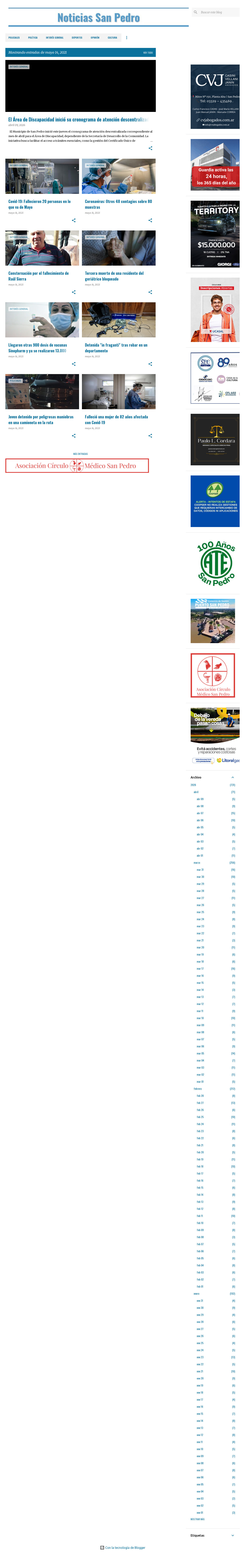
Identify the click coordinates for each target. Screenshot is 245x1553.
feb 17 (200, 1173)
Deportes (77, 37)
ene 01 (200, 1512)
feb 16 (200, 1180)
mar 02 (200, 1074)
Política (33, 37)
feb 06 (200, 1251)
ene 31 (200, 1300)
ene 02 (200, 1505)
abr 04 (200, 834)
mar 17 (200, 968)
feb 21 (200, 1145)
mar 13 (200, 997)
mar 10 (200, 1018)
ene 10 (200, 1449)
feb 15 (200, 1187)
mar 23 (200, 926)
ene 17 (200, 1399)
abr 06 (200, 820)
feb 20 (200, 1152)
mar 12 (200, 1004)
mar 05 (200, 1053)
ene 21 (200, 1371)
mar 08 (200, 1032)
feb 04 (200, 1265)
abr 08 (200, 806)
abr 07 (200, 813)
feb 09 (200, 1230)
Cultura (112, 37)
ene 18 (200, 1392)
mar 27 (200, 898)
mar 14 (200, 990)
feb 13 (200, 1202)
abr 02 (200, 848)
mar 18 (200, 961)
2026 (193, 785)
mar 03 (200, 1067)
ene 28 (200, 1322)
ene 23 (200, 1357)
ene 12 (200, 1435)
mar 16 (200, 975)
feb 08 (200, 1237)
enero (196, 1293)
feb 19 (200, 1159)
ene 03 (200, 1498)
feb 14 (200, 1194)
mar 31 (200, 869)
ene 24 (200, 1350)
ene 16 (200, 1406)
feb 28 (200, 1096)
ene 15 (200, 1414)
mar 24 (200, 919)
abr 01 (200, 855)
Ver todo (148, 52)
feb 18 (200, 1166)
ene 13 (200, 1428)
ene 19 (200, 1385)
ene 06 (200, 1477)
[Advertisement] (171, 117)
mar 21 (200, 940)
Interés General (54, 37)
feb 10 (200, 1223)
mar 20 (200, 947)
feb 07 (200, 1244)
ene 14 (200, 1421)
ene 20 (200, 1378)
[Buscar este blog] (219, 12)
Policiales (14, 37)
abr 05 (200, 827)
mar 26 (200, 905)
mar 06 (200, 1046)
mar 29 (200, 884)
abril (196, 792)
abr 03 (200, 841)
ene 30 (200, 1308)
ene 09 (200, 1456)
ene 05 (200, 1484)
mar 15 (200, 983)
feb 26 (200, 1110)
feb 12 (200, 1209)
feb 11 (200, 1216)
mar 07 (200, 1039)
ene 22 (200, 1364)
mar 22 (200, 933)
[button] (150, 148)
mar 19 (200, 954)
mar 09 (200, 1025)
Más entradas (80, 453)
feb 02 (200, 1279)
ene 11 (200, 1442)
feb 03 (200, 1272)
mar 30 (200, 877)
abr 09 (200, 799)
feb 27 (200, 1103)
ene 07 (200, 1470)
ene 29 (200, 1315)
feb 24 (200, 1124)
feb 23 (200, 1131)
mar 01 (200, 1081)
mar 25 (200, 912)
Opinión (95, 37)
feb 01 (200, 1286)
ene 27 (200, 1329)
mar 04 (200, 1060)
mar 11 (200, 1011)
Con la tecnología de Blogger (122, 1547)
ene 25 (200, 1343)
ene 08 (200, 1463)
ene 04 (200, 1491)
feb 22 (200, 1138)
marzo (197, 862)
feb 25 (200, 1117)
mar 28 (200, 891)
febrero (198, 1089)
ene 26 (200, 1336)
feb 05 (200, 1258)
